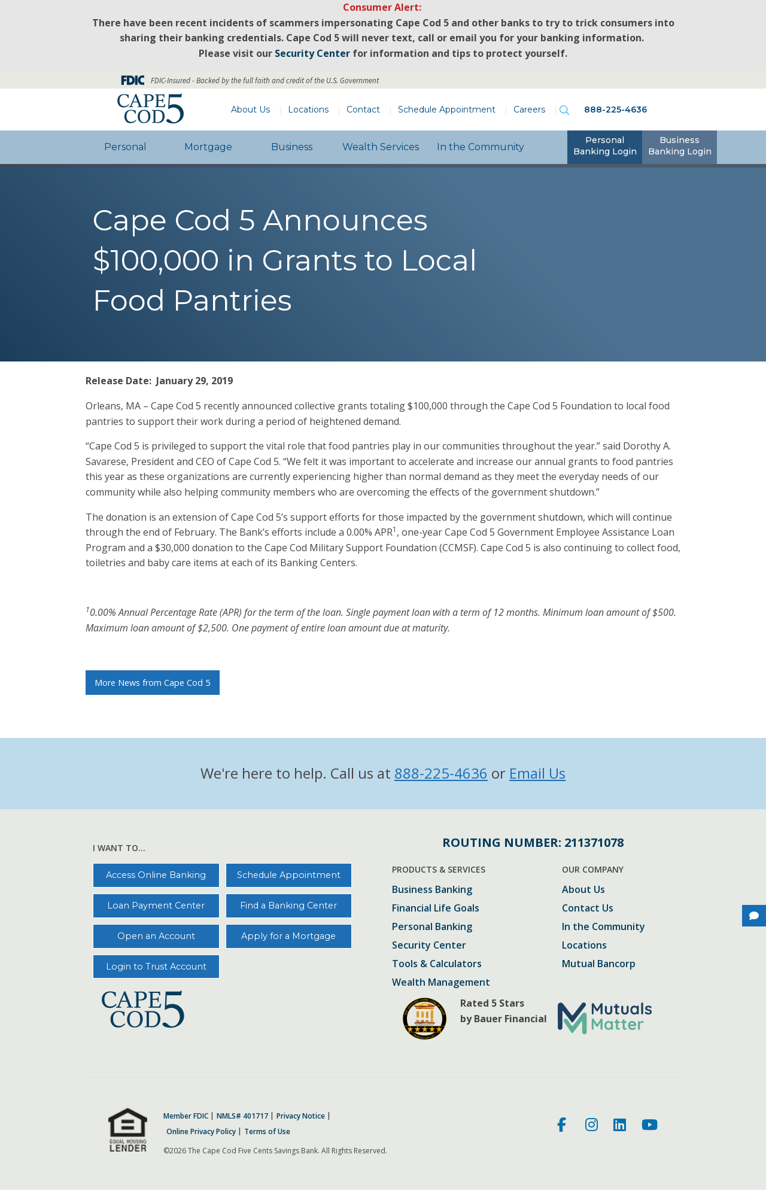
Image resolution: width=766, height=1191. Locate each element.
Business (291, 147)
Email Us (537, 773)
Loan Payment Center (156, 905)
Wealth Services (380, 147)
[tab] (604, 147)
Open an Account (156, 936)
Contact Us (587, 908)
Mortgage (208, 147)
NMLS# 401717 (242, 1116)
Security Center (429, 946)
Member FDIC (185, 1116)
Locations (308, 109)
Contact (363, 109)
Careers (529, 109)
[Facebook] (563, 1126)
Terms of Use (267, 1131)
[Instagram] (591, 1126)
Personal (125, 147)
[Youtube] (650, 1126)
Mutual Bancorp (599, 964)
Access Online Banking (156, 875)
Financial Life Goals (435, 908)
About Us (250, 109)
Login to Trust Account (156, 966)
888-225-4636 (615, 109)
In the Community (480, 147)
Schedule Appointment (447, 109)
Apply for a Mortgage (288, 936)
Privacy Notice (300, 1116)
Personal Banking (432, 927)
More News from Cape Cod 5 (152, 682)
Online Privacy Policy (201, 1131)
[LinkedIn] (619, 1126)
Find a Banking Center (288, 905)
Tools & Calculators (437, 964)
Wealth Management (441, 983)
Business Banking (432, 890)
